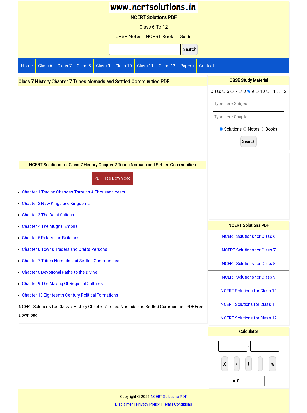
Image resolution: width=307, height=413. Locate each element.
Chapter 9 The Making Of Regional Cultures (62, 283)
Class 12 (167, 65)
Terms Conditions (177, 404)
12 (283, 91)
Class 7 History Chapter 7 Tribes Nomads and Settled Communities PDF (93, 81)
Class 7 (64, 65)
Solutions (233, 128)
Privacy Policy (148, 404)
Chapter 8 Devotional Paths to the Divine (59, 272)
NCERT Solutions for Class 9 (249, 277)
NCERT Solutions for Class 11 (249, 304)
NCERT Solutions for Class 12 (249, 317)
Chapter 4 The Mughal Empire (50, 226)
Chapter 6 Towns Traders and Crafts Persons (64, 249)
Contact (206, 65)
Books (271, 128)
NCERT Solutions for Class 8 (249, 263)
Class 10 (123, 65)
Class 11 (145, 65)
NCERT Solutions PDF (169, 396)
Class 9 (103, 65)
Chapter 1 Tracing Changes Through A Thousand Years (73, 191)
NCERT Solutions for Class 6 (249, 236)
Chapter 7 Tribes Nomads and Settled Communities (70, 260)
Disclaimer (124, 404)
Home (27, 65)
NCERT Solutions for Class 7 (249, 249)
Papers (187, 65)
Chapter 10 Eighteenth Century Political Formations (70, 295)
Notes (254, 128)
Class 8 (84, 65)
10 (262, 91)
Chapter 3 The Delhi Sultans (48, 214)
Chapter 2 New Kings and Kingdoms (56, 203)
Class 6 (45, 65)
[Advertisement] (112, 124)
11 (273, 91)
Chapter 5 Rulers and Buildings (51, 237)
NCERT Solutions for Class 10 (249, 290)
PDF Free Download (112, 178)
